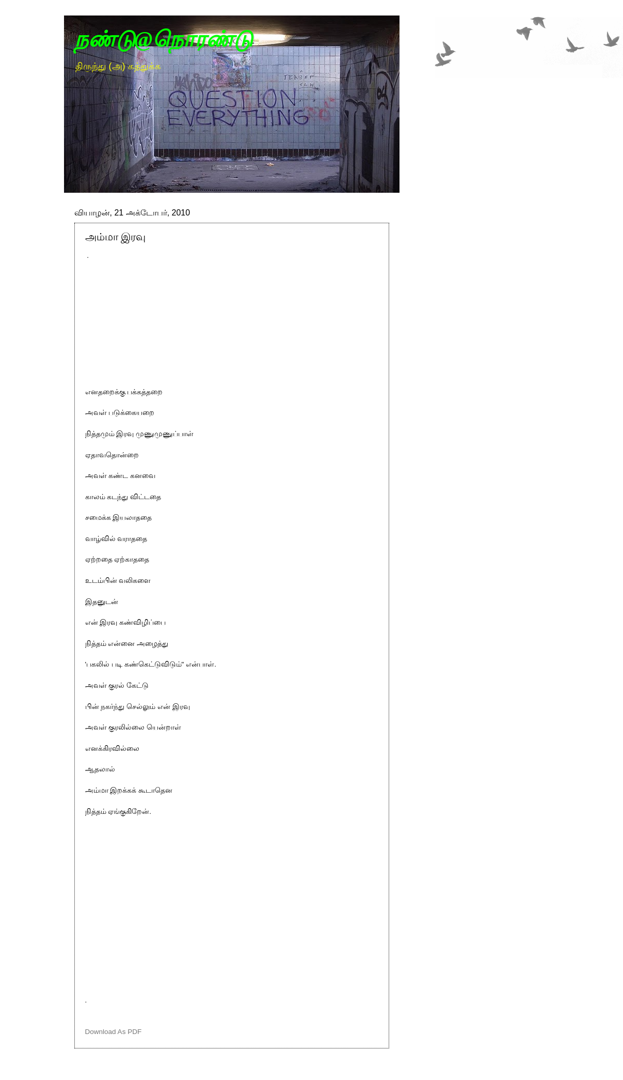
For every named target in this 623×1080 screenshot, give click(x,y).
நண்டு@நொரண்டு (163, 39)
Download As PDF (113, 1032)
